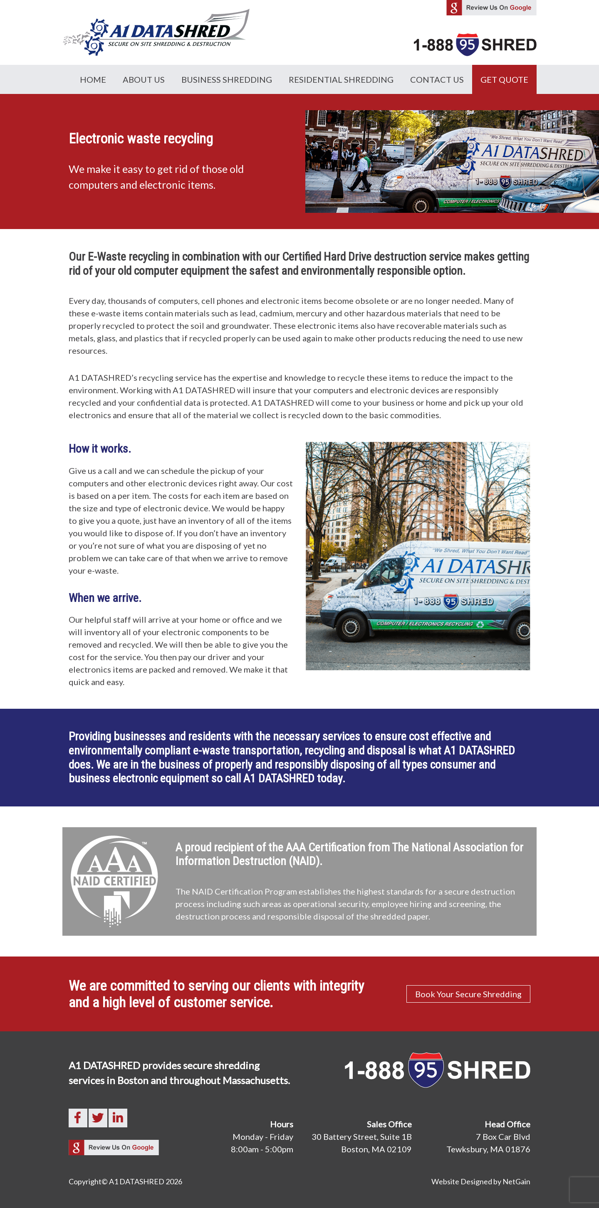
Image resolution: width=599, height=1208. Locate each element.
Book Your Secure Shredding (468, 994)
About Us (144, 79)
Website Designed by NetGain (480, 1181)
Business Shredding (226, 79)
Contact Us (437, 79)
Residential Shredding (341, 79)
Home (93, 79)
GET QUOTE (504, 79)
